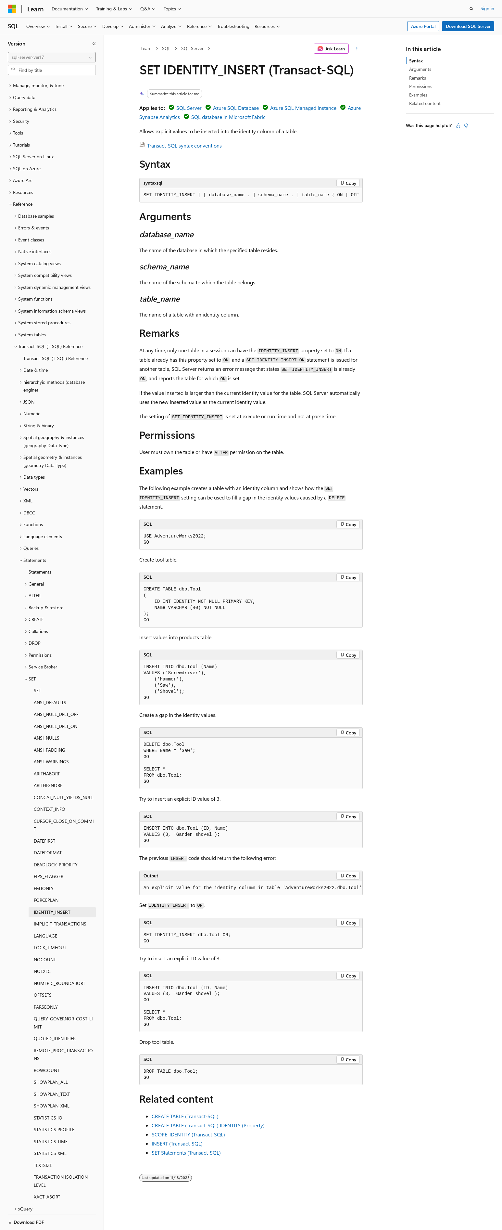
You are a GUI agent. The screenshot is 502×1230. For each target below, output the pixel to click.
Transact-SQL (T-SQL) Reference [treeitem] (55, 336)
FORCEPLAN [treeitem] (46, 877)
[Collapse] (94, 43)
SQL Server (192, 48)
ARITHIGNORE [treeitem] (48, 763)
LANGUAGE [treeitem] (45, 913)
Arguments (420, 69)
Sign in (487, 8)
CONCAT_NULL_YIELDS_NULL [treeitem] (64, 775)
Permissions (420, 86)
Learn (146, 48)
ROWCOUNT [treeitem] (46, 1048)
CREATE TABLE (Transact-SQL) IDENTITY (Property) (208, 1125)
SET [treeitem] (37, 668)
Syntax (416, 61)
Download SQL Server (468, 26)
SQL (166, 48)
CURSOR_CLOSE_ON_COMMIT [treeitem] (64, 803)
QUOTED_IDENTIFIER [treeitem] (55, 1016)
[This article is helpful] (458, 126)
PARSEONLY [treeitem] (46, 984)
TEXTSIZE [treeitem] (43, 1143)
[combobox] (52, 57)
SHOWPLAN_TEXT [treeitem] (52, 1071)
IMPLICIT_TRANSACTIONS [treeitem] (60, 901)
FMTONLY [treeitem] (44, 866)
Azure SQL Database (236, 107)
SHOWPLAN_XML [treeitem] (51, 1083)
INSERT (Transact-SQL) (177, 1143)
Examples (418, 95)
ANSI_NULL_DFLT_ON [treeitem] (55, 704)
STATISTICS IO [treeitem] (48, 1095)
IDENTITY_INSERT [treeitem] (52, 890)
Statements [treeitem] (40, 549)
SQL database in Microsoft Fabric (228, 116)
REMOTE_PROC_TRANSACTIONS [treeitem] (63, 1032)
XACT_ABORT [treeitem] (47, 1174)
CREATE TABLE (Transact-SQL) (185, 1116)
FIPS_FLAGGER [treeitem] (48, 854)
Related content (425, 103)
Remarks (417, 78)
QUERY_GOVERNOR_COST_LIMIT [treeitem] (63, 1000)
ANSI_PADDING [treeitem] (49, 727)
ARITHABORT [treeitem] (47, 751)
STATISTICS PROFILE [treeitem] (54, 1107)
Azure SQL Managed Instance (303, 107)
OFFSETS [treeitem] (43, 972)
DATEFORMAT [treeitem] (48, 830)
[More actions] (357, 49)
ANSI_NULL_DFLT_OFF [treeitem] (56, 692)
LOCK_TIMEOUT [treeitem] (50, 925)
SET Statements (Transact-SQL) (186, 1152)
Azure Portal (423, 26)
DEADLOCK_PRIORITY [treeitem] (56, 842)
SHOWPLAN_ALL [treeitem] (51, 1059)
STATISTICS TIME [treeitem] (51, 1119)
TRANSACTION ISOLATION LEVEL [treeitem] (61, 1158)
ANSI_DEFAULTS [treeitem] (50, 680)
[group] (251, 195)
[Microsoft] (12, 9)
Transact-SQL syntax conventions (184, 145)
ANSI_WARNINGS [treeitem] (51, 739)
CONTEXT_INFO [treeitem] (49, 786)
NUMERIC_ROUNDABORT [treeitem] (59, 961)
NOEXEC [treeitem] (42, 949)
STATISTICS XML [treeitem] (50, 1131)
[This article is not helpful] (466, 126)
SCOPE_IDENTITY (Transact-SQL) (188, 1134)
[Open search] (471, 9)
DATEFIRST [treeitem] (44, 818)
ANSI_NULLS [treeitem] (46, 715)
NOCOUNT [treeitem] (45, 937)
